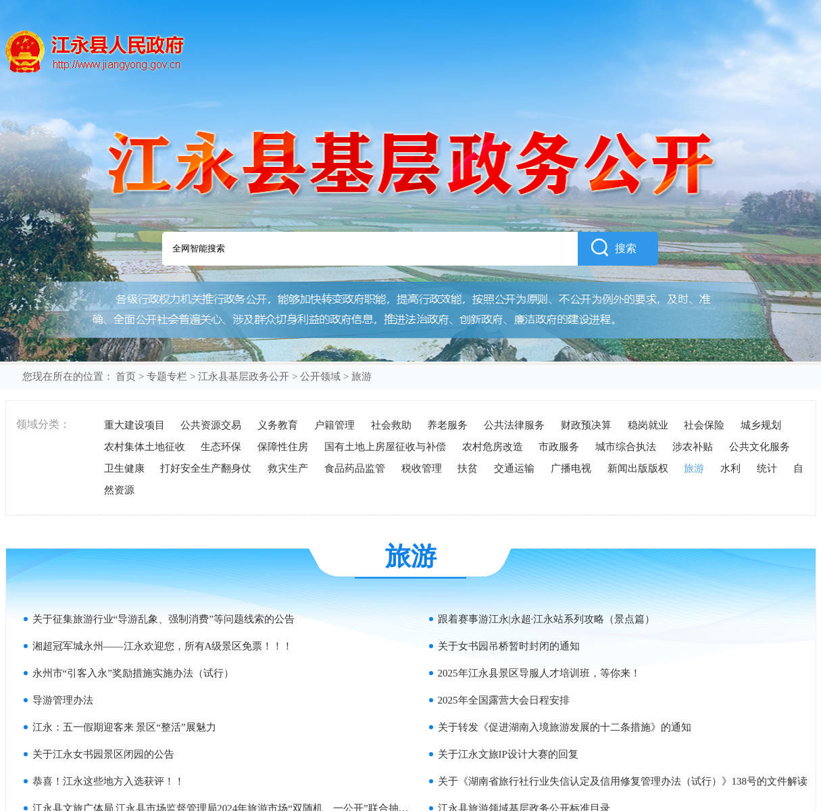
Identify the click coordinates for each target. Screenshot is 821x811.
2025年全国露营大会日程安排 (504, 700)
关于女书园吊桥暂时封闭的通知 (509, 646)
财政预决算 (586, 425)
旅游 (694, 468)
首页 (126, 376)
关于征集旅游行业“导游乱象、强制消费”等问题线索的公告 (163, 619)
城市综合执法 (625, 446)
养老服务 (447, 425)
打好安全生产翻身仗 (205, 468)
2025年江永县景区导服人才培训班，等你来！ (539, 673)
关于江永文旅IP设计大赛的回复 (508, 754)
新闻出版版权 (637, 468)
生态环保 (221, 446)
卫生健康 (124, 468)
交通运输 (514, 468)
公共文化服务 (759, 446)
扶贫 (467, 468)
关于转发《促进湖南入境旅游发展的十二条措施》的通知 (564, 727)
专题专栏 (167, 376)
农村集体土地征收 (144, 446)
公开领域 (320, 376)
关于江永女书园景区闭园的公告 (103, 754)
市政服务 (559, 446)
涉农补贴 (692, 446)
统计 (767, 468)
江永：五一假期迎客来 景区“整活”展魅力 (124, 727)
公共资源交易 (210, 425)
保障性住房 (282, 446)
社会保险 (704, 425)
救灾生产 (288, 468)
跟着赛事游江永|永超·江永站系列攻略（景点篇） (546, 619)
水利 (730, 468)
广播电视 (571, 468)
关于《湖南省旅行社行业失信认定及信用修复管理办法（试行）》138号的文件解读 (623, 781)
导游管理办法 (62, 700)
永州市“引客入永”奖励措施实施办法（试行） (133, 673)
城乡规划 (761, 425)
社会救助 (391, 425)
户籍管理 (334, 425)
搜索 (614, 247)
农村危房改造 (492, 446)
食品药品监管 (354, 468)
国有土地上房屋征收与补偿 (385, 446)
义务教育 (277, 425)
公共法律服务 (514, 425)
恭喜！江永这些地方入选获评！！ (108, 781)
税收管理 (421, 468)
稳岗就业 (648, 425)
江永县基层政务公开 (243, 376)
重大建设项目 (134, 425)
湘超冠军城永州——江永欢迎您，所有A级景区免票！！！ (162, 646)
